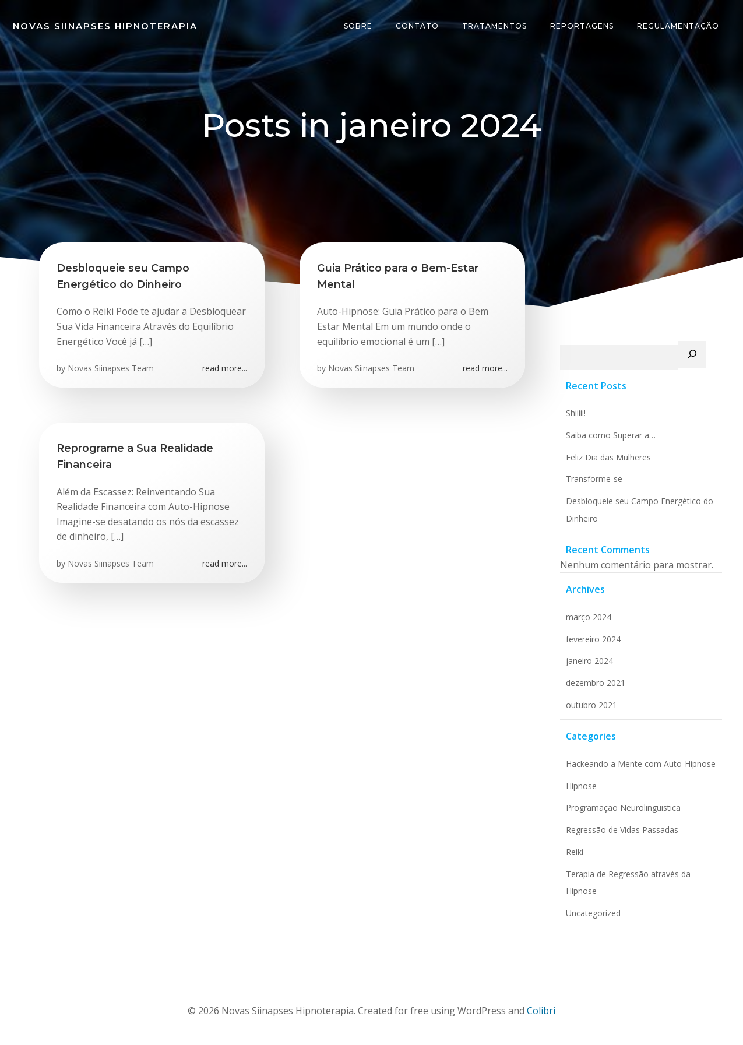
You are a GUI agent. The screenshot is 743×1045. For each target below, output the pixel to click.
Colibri (541, 1010)
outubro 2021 (591, 704)
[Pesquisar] (692, 354)
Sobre (358, 26)
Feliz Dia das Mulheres (608, 457)
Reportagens (582, 26)
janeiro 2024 (589, 660)
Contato (417, 26)
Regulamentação (678, 26)
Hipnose (581, 785)
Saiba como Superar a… (611, 435)
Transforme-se (594, 478)
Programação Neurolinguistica (623, 807)
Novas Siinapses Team (111, 368)
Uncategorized (593, 913)
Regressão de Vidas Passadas (622, 829)
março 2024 (588, 616)
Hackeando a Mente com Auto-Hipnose (641, 763)
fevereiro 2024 (593, 639)
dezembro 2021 (595, 682)
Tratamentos (494, 26)
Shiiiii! (576, 412)
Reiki (574, 851)
